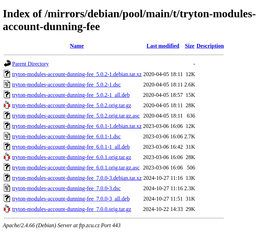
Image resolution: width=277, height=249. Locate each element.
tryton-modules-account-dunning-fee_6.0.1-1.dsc (66, 136)
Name (77, 46)
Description (210, 46)
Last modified (163, 46)
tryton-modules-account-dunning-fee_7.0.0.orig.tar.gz (71, 209)
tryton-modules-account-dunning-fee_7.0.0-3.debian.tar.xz (77, 178)
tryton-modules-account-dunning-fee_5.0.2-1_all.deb (71, 95)
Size (190, 46)
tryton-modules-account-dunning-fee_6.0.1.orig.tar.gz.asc (76, 167)
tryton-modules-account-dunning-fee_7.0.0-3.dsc (66, 188)
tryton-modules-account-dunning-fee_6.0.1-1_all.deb (71, 147)
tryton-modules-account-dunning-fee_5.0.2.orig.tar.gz (71, 105)
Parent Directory (30, 64)
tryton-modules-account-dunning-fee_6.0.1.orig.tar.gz (71, 157)
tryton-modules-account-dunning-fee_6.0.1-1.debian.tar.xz (77, 126)
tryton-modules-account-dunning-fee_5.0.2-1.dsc (66, 84)
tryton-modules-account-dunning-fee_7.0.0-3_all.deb (71, 199)
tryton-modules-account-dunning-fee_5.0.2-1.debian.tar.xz (77, 74)
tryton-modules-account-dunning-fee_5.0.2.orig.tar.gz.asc (76, 116)
